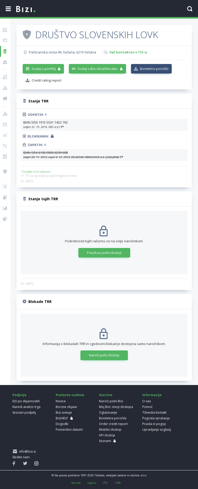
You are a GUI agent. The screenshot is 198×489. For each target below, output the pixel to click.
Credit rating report (46, 80)
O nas (146, 401)
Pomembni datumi (69, 429)
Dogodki (62, 424)
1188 (117, 483)
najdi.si (91, 483)
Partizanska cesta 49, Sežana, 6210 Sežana (62, 52)
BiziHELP (62, 418)
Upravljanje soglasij (156, 429)
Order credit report (113, 424)
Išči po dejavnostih (26, 401)
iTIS (105, 483)
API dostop (107, 435)
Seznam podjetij (24, 412)
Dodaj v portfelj (44, 68)
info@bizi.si (27, 451)
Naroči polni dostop (104, 355)
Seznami (105, 441)
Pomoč (147, 407)
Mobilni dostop (110, 429)
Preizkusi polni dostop (104, 252)
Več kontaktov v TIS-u (128, 52)
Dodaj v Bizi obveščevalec (98, 68)
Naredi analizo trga (26, 407)
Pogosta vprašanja (156, 418)
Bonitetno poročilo (154, 68)
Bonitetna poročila (112, 418)
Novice (61, 401)
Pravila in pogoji (154, 424)
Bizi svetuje (64, 412)
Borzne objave (66, 407)
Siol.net (75, 483)
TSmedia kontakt (154, 412)
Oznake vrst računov (36, 171)
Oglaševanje (108, 412)
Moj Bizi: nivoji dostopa (116, 407)
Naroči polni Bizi (111, 401)
